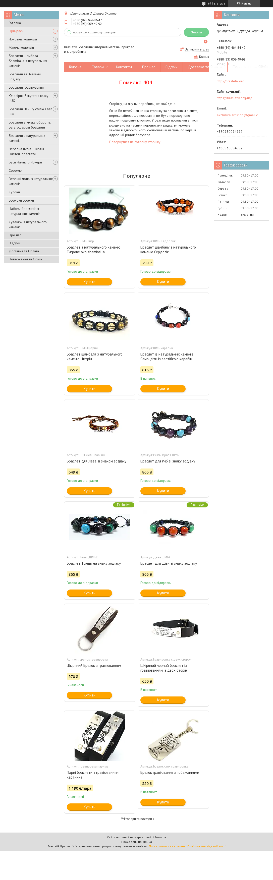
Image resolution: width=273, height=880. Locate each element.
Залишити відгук (197, 49)
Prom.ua (160, 837)
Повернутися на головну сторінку (134, 142)
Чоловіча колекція (23, 39)
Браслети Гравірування (26, 87)
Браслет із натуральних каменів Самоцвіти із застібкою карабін (166, 356)
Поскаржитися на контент (167, 846)
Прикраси (16, 31)
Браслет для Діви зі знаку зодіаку (168, 563)
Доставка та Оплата (24, 251)
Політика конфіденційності (206, 846)
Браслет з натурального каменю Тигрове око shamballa (94, 249)
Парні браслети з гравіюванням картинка (93, 775)
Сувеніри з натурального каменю (28, 224)
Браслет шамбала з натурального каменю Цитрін (95, 356)
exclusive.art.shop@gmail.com (239, 115)
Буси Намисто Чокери (25, 162)
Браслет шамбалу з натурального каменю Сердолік (168, 249)
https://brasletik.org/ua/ (234, 98)
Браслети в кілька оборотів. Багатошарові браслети (30, 125)
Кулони (14, 192)
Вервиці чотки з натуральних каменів (31, 181)
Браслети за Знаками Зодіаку (25, 76)
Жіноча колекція (21, 47)
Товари (98, 67)
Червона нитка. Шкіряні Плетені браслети (26, 151)
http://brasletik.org (230, 81)
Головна (15, 23)
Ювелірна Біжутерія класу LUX (28, 98)
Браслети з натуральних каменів (27, 138)
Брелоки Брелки (21, 200)
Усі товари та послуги (136, 818)
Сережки (15, 170)
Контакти (124, 67)
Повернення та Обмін (25, 259)
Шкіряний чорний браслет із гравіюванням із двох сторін (163, 668)
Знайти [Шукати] (196, 32)
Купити (89, 281)
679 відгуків (216, 3)
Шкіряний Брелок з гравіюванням (94, 665)
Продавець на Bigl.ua (136, 842)
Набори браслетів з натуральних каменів (24, 211)
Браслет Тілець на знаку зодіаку (94, 563)
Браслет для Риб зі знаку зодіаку (167, 461)
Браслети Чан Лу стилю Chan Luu (30, 111)
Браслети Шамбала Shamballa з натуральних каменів (28, 60)
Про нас (15, 235)
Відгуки (14, 243)
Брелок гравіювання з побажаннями (169, 772)
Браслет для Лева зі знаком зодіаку (96, 461)
